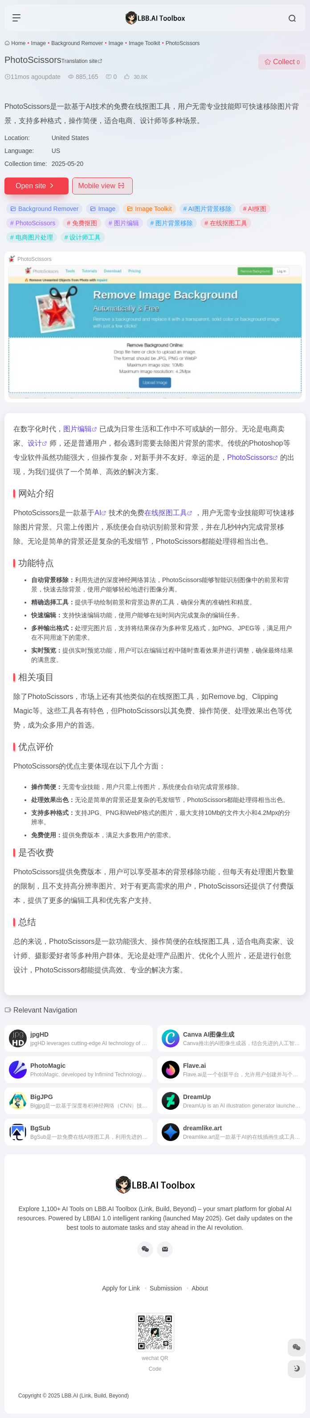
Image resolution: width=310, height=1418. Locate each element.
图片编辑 (77, 429)
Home (18, 43)
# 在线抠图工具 (225, 223)
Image (38, 43)
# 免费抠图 (82, 223)
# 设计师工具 (83, 237)
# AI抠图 (254, 208)
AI (97, 513)
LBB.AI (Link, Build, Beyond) (95, 1396)
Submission (166, 1288)
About (200, 1288)
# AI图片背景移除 (208, 208)
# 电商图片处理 (31, 237)
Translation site (81, 61)
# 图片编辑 (124, 223)
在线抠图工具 (165, 513)
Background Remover (77, 43)
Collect (282, 62)
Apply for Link (121, 1288)
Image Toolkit (144, 43)
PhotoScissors (250, 457)
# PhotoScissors (32, 223)
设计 (35, 443)
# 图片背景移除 (172, 223)
